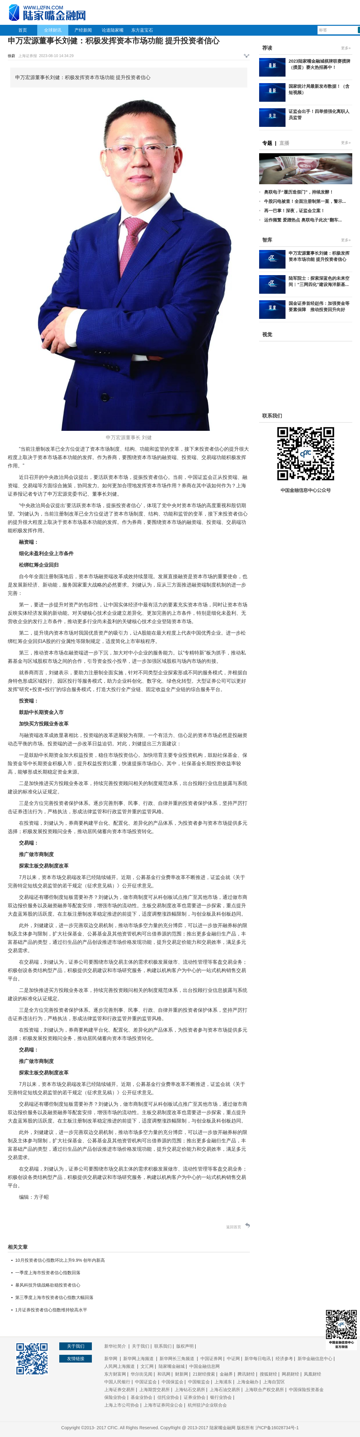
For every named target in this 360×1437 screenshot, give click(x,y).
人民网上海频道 (120, 1366)
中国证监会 (146, 1381)
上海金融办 (248, 1381)
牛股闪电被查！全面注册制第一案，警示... (305, 201)
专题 (267, 143)
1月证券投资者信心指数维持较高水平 (51, 1309)
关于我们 (140, 1346)
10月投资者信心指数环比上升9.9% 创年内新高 (60, 1260)
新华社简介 (115, 1346)
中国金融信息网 (204, 1366)
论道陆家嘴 (113, 30)
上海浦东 (223, 1381)
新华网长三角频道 (178, 1358)
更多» (346, 48)
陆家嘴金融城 (172, 1366)
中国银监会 (199, 1381)
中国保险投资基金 (306, 1389)
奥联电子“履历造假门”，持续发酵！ (299, 192)
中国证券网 (211, 1358)
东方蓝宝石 (142, 30)
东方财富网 (115, 1374)
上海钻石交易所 (190, 1389)
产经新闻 (83, 30)
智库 (267, 240)
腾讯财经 (246, 1374)
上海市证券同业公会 (163, 1405)
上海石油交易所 (225, 1389)
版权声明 (185, 1346)
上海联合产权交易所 (264, 1389)
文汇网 (147, 1366)
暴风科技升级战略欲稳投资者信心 (47, 1285)
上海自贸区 (274, 1381)
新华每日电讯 (258, 1358)
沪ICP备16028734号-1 (277, 1427)
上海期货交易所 (154, 1389)
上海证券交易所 (119, 1389)
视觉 (267, 334)
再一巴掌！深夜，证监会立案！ (294, 210)
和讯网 (163, 1374)
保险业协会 (115, 1397)
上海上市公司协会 (121, 1405)
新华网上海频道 (139, 1358)
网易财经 (290, 1374)
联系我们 (163, 1346)
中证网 (233, 1358)
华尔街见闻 (141, 1374)
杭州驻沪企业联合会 (207, 1405)
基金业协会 (141, 1397)
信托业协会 (168, 1397)
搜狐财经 (268, 1374)
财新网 (181, 1374)
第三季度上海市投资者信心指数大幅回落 (54, 1297)
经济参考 (284, 1358)
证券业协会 (194, 1397)
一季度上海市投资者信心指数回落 (47, 1272)
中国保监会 (172, 1381)
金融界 (226, 1374)
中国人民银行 (117, 1381)
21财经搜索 (204, 1374)
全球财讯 (52, 30)
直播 (284, 143)
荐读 (267, 48)
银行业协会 (221, 1397)
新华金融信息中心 (315, 1358)
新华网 (111, 1358)
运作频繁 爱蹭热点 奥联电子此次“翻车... (303, 219)
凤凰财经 (312, 1374)
